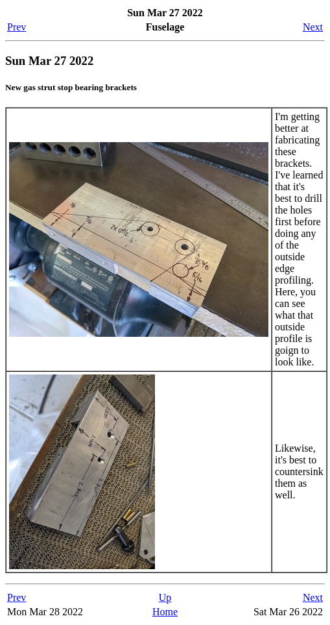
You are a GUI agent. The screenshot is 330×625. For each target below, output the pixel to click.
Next (313, 26)
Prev (16, 26)
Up (165, 597)
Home (165, 611)
